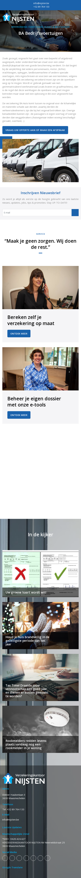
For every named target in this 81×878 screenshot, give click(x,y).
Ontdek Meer (18, 333)
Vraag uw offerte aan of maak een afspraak (35, 130)
